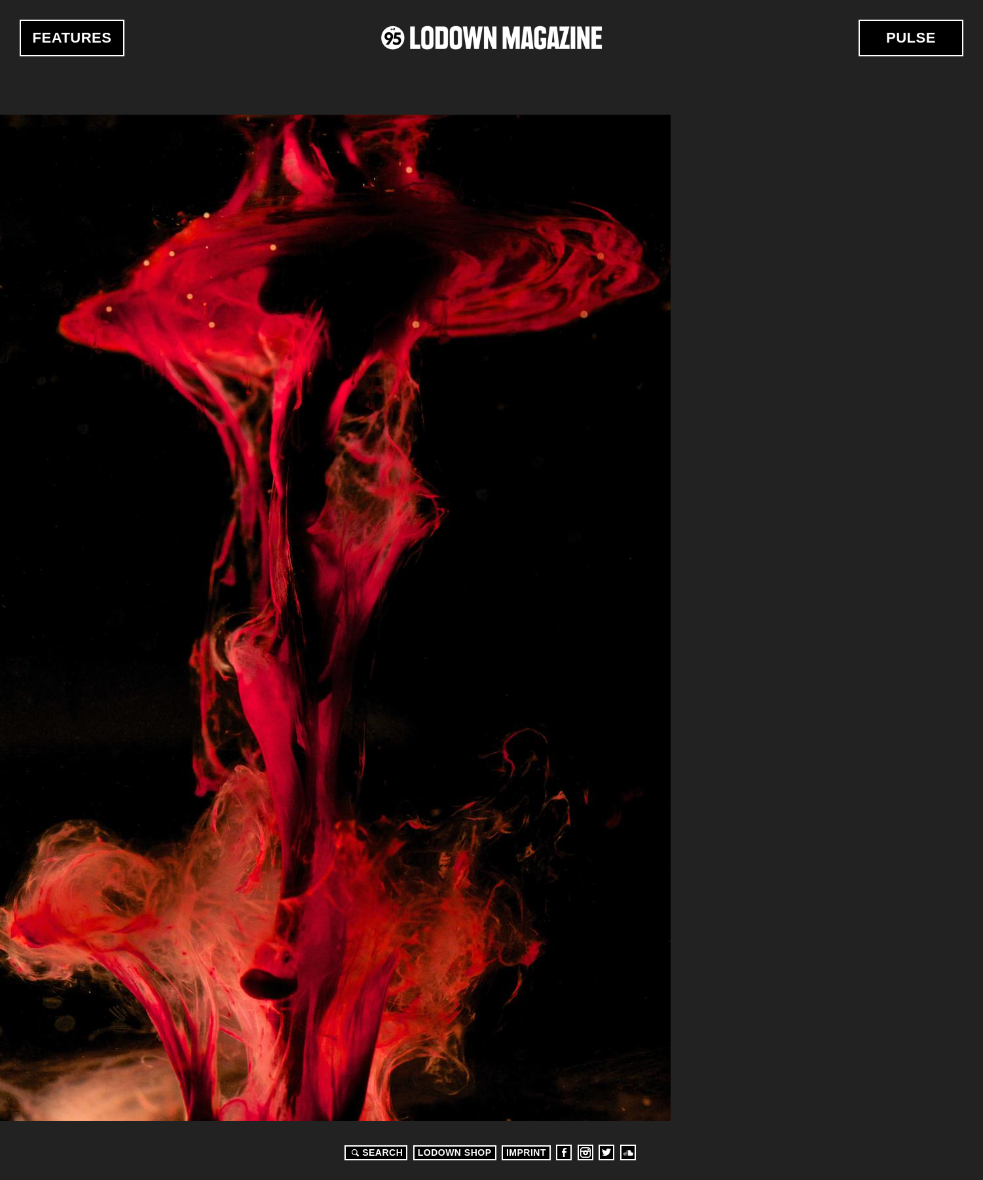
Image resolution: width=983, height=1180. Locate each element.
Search (375, 1152)
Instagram (585, 1152)
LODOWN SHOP (455, 1152)
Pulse (911, 37)
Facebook (564, 1152)
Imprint (526, 1152)
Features (72, 37)
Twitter (606, 1152)
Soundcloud (628, 1152)
